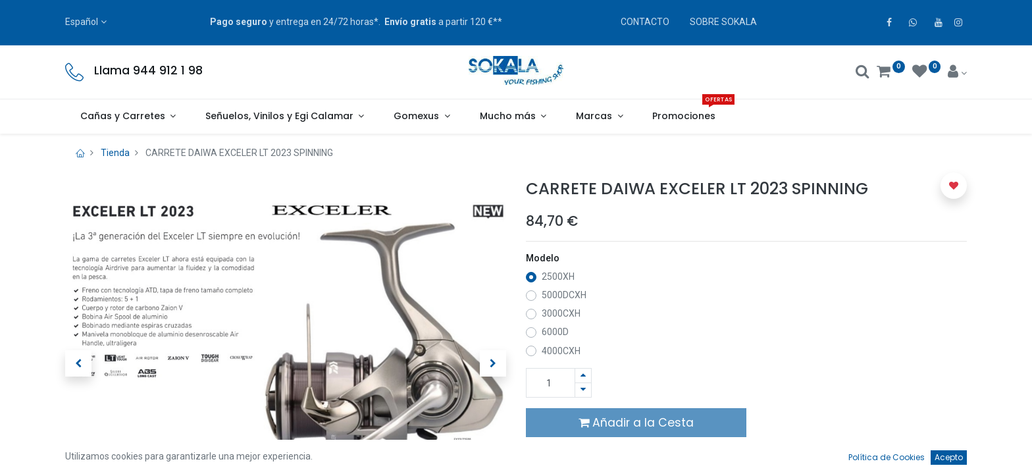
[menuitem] (684, 116)
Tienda (115, 152)
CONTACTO (645, 21)
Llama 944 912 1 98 (148, 70)
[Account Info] (957, 73)
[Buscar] (862, 73)
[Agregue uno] (583, 375)
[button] (78, 363)
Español (81, 21)
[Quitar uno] (583, 390)
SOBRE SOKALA (723, 21)
